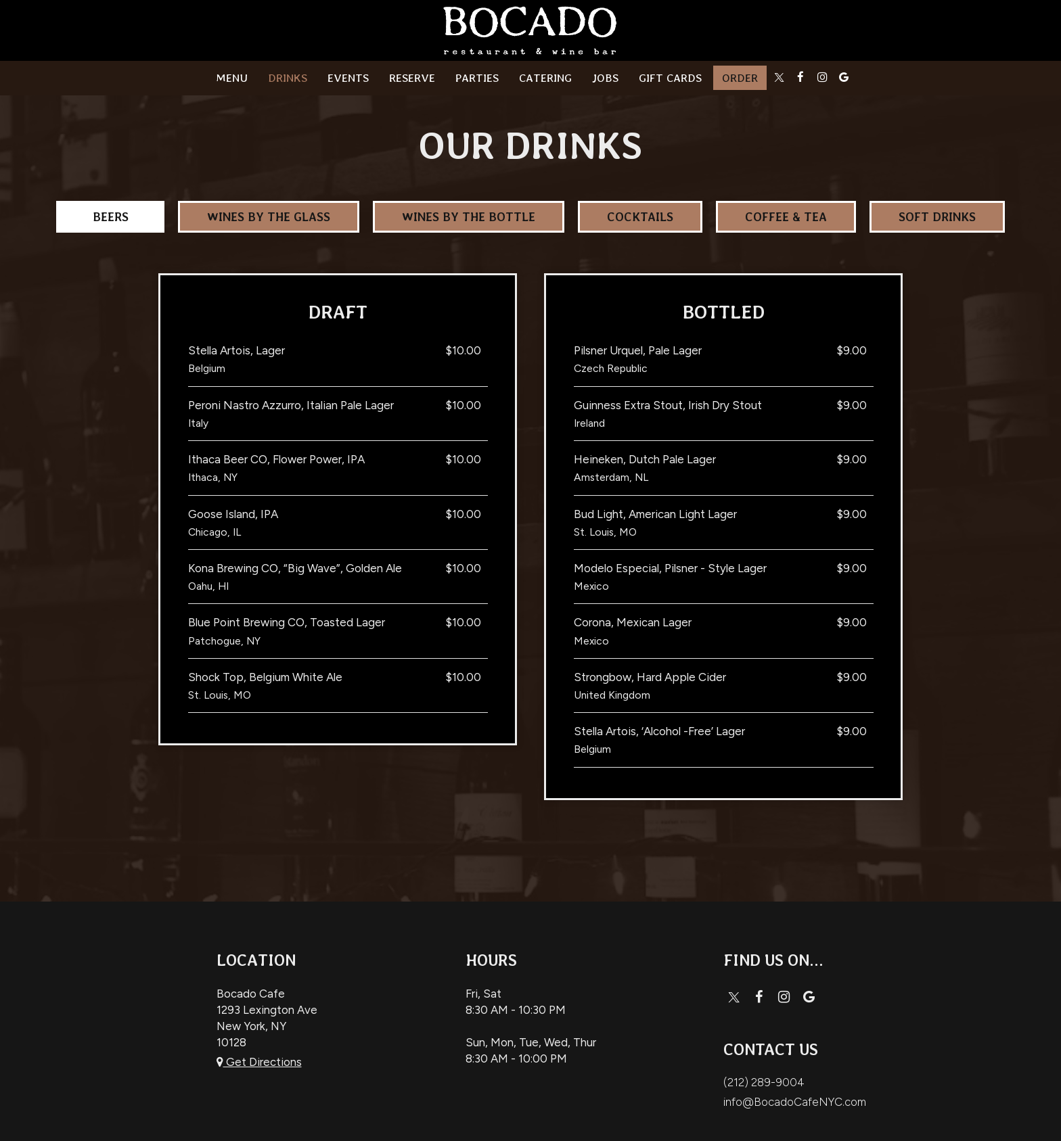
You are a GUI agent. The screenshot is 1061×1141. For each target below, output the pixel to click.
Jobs (605, 78)
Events (348, 78)
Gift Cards (670, 78)
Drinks (287, 78)
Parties (477, 78)
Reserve (412, 78)
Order (740, 78)
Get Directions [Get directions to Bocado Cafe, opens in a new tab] (259, 1062)
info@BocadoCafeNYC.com (794, 1102)
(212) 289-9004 (764, 1082)
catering (545, 78)
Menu (232, 78)
